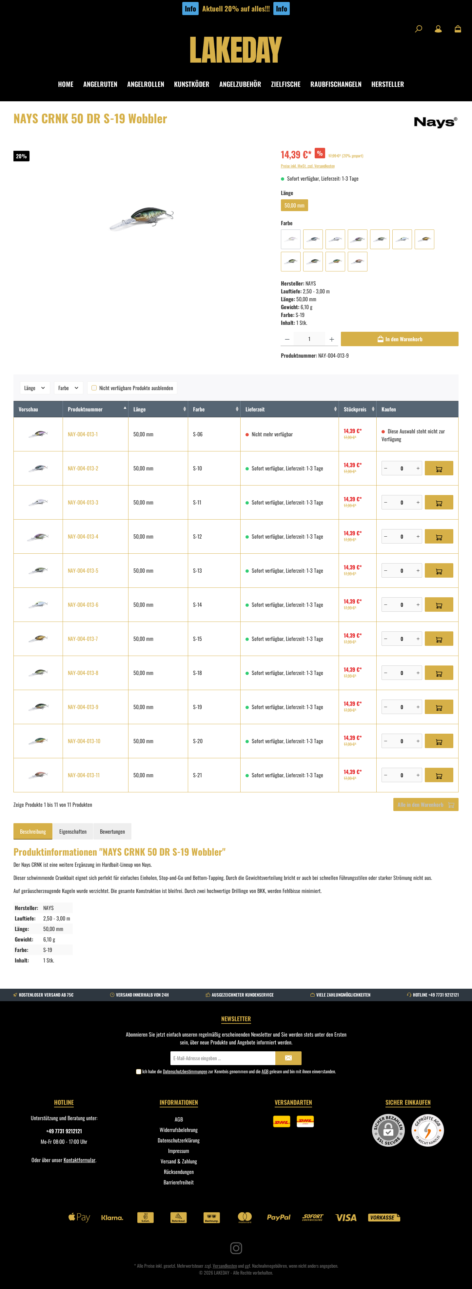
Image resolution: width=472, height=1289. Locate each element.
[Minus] (385, 468)
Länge (35, 388)
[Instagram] (236, 1248)
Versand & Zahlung (179, 1161)
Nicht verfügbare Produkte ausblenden (136, 388)
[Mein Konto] (438, 29)
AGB (265, 1071)
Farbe (68, 388)
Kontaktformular (79, 1160)
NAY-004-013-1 (83, 434)
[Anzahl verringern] (287, 339)
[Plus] (418, 468)
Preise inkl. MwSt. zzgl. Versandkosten (308, 166)
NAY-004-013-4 (83, 536)
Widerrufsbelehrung (179, 1130)
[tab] (32, 831)
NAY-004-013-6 (83, 604)
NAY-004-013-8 (83, 673)
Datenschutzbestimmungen (185, 1071)
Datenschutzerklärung (179, 1140)
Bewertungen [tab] (112, 831)
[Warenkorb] (456, 29)
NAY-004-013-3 (83, 502)
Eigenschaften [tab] (73, 831)
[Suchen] (418, 29)
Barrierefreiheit (179, 1182)
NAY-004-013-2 (83, 468)
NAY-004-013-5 (83, 570)
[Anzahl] (309, 339)
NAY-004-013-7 (83, 639)
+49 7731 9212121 (64, 1131)
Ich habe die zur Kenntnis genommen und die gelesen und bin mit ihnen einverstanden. (239, 1071)
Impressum (178, 1151)
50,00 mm (295, 205)
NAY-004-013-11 (84, 775)
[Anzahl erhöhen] (332, 339)
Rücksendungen (179, 1172)
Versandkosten (225, 1265)
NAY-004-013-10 (84, 741)
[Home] (70, 84)
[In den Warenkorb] (400, 339)
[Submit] (288, 1058)
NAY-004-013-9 (83, 707)
